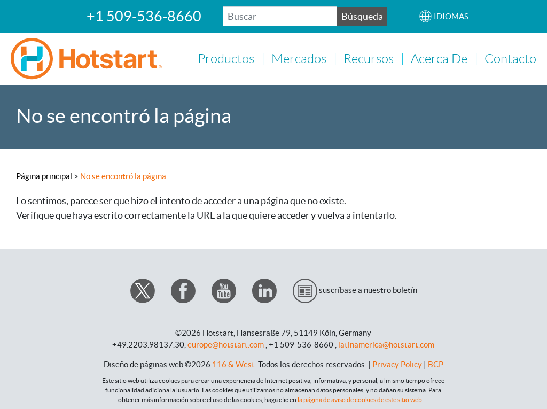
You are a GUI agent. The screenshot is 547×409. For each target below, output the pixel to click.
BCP (435, 363)
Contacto (510, 58)
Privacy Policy (397, 363)
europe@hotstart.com (225, 343)
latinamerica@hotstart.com (386, 343)
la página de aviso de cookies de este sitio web (360, 398)
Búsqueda (362, 16)
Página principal (44, 175)
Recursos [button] (368, 58)
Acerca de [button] (439, 58)
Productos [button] (226, 58)
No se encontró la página (123, 175)
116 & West (233, 363)
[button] (443, 16)
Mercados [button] (298, 58)
